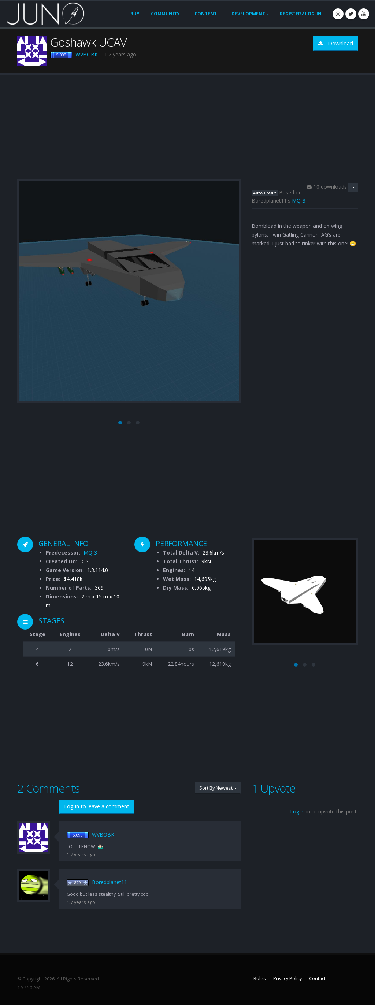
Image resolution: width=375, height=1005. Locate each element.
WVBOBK (86, 54)
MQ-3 (298, 200)
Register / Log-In (301, 14)
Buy (135, 14)
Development (248, 14)
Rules (259, 978)
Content (205, 14)
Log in (297, 811)
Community (165, 14)
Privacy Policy (287, 978)
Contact (317, 978)
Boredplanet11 (109, 882)
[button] (120, 422)
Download (335, 43)
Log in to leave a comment (96, 806)
